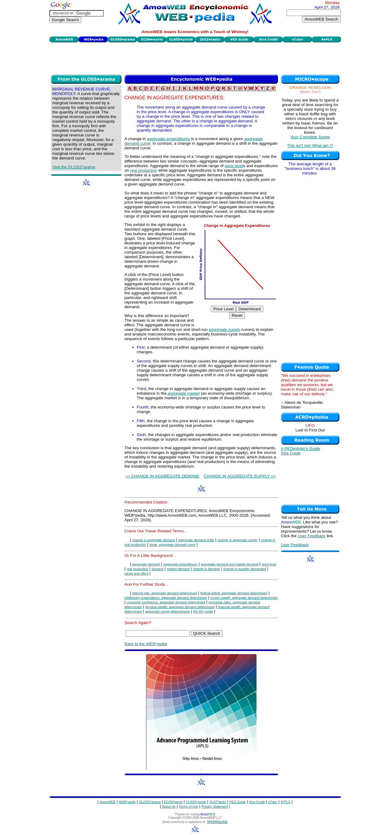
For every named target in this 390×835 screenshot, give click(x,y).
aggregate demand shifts (196, 540)
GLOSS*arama (149, 802)
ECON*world (173, 802)
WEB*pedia (127, 802)
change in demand (206, 569)
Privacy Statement (214, 806)
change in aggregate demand (153, 540)
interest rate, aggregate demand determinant (164, 593)
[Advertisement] (195, 57)
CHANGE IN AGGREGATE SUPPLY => (240, 476)
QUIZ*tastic (217, 802)
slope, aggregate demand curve (172, 544)
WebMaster (217, 821)
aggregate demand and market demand (229, 564)
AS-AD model (203, 611)
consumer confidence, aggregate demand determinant (166, 602)
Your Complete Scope (310, 137)
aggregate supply (224, 329)
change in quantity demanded (244, 569)
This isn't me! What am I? (310, 145)
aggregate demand (146, 564)
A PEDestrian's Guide (300, 448)
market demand (178, 569)
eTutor (272, 802)
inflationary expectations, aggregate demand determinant (166, 597)
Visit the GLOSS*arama (73, 167)
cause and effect (137, 573)
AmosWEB (108, 802)
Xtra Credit (291, 453)
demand (158, 569)
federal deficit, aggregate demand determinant (233, 593)
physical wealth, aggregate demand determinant (180, 607)
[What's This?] (310, 92)
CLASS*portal (196, 802)
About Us (169, 806)
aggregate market (183, 393)
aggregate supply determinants (167, 611)
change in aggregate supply (238, 540)
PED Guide (238, 802)
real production (143, 170)
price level (234, 165)
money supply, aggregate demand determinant (244, 597)
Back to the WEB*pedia (146, 644)
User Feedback (311, 536)
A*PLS (285, 802)
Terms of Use (188, 806)
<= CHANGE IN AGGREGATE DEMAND (162, 476)
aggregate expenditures (168, 138)
